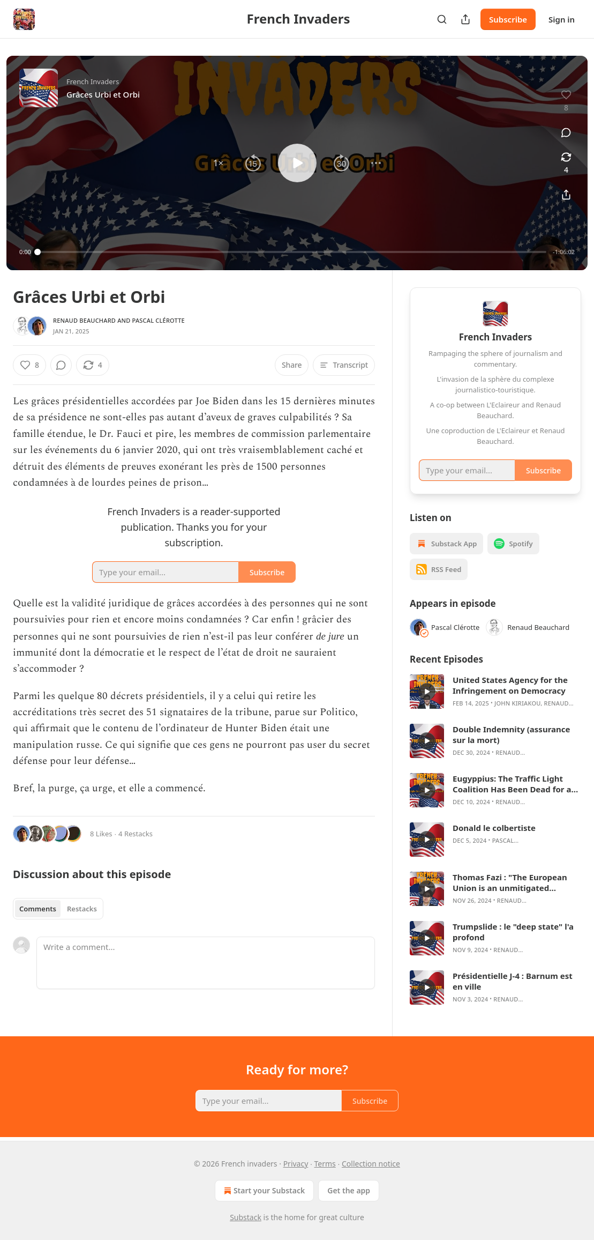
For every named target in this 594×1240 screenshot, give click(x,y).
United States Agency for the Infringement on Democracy (510, 685)
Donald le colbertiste (494, 827)
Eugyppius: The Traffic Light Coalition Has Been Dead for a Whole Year (512, 784)
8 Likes (101, 833)
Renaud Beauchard (84, 320)
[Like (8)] (29, 365)
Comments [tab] (37, 909)
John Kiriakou (517, 703)
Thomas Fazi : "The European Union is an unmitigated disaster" (510, 882)
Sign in (561, 19)
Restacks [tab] (82, 909)
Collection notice (371, 1164)
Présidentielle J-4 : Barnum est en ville (513, 981)
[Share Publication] (465, 19)
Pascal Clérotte (158, 320)
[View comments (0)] (566, 132)
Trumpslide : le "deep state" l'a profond (513, 931)
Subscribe (508, 19)
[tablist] (58, 908)
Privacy (296, 1164)
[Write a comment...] (205, 963)
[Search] (442, 19)
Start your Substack (263, 1191)
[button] (218, 163)
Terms (325, 1164)
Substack (245, 1217)
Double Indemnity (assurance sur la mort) (511, 734)
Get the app (348, 1190)
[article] (495, 691)
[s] (426, 691)
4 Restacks (135, 833)
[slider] (291, 252)
